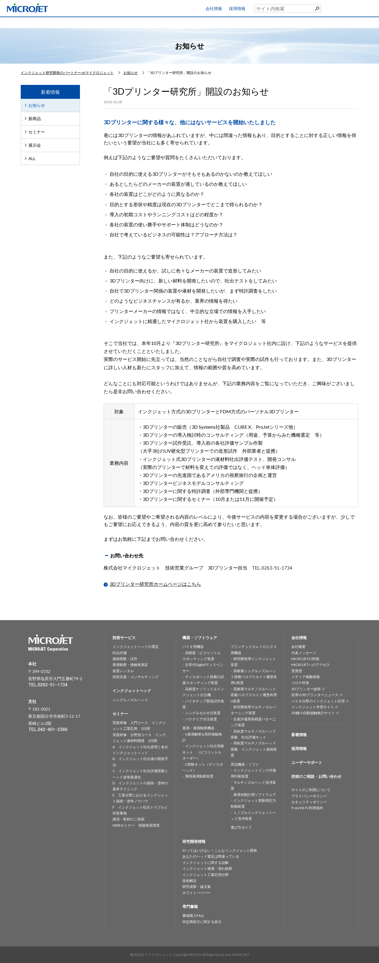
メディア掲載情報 (305, 677)
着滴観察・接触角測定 (130, 664)
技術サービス (72, 22)
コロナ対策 (300, 682)
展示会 (34, 145)
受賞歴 (296, 671)
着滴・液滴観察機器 (198, 728)
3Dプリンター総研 (306, 689)
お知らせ (36, 105)
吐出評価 (120, 653)
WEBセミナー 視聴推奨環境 (136, 825)
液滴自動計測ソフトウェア (254, 794)
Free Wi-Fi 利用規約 (307, 808)
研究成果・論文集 (196, 886)
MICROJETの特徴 (305, 658)
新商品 (34, 118)
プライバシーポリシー (309, 796)
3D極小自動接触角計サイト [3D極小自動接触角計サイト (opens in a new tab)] (313, 713)
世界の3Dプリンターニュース (314, 695)
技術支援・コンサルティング (136, 677)
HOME (25, 22)
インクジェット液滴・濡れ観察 (207, 868)
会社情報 (213, 8)
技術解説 (189, 880)
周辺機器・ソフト (245, 764)
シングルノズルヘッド (130, 700)
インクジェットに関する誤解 (205, 862)
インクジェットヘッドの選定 (136, 646)
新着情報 (299, 734)
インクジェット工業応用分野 (205, 874)
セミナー (258, 22)
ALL (32, 158)
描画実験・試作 (125, 658)
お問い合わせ (355, 21)
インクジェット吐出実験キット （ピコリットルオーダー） (203, 752)
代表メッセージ (303, 653)
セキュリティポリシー (309, 802)
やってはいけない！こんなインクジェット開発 (219, 850)
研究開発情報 (211, 22)
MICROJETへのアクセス (310, 664)
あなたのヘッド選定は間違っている (210, 856)
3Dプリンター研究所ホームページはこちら (155, 584)
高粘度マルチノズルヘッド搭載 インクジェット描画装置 (254, 749)
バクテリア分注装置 (201, 719)
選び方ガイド (241, 827)
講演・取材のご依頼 (128, 819)
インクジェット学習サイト (312, 707)
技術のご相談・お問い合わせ (316, 776)
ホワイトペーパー (196, 893)
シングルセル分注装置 (203, 713)
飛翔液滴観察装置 (199, 776)
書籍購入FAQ (193, 915)
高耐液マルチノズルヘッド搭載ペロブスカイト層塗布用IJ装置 (254, 695)
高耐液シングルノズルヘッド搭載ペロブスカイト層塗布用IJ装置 (254, 677)
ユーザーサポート (359, 7)
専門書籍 (304, 22)
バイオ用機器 (193, 646)
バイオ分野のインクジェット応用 (318, 701)
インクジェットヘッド (118, 22)
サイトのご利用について (310, 790)
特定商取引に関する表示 (201, 922)
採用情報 (237, 8)
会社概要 (298, 646)
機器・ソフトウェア (165, 22)
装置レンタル (123, 671)
